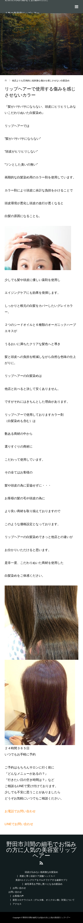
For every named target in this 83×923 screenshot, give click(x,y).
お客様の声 (18, 896)
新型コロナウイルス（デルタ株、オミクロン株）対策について (44, 900)
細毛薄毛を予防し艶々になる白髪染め (43, 884)
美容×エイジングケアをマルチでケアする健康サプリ (41, 880)
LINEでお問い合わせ (19, 824)
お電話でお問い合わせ (20, 811)
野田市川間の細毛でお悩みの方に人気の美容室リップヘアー (26, 6)
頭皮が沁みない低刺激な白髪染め (41, 872)
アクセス (17, 904)
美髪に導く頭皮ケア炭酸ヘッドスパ (37, 876)
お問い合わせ (19, 888)
